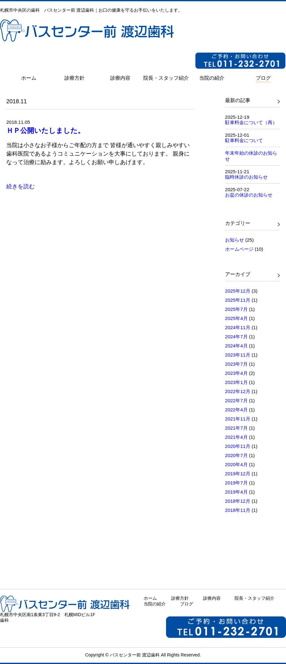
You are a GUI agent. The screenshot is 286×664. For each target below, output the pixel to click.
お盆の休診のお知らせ (248, 194)
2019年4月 (236, 492)
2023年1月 (236, 382)
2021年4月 (236, 437)
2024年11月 (237, 327)
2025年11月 (237, 300)
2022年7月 (236, 400)
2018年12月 (237, 501)
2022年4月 (236, 409)
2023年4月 (236, 373)
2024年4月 (236, 345)
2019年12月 (237, 473)
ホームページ (239, 249)
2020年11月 (237, 446)
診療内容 (212, 598)
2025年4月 (236, 318)
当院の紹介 (155, 603)
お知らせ (234, 240)
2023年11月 (237, 355)
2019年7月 (236, 482)
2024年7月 (236, 336)
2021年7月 (236, 428)
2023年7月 (236, 364)
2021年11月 (237, 418)
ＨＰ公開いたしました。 (45, 131)
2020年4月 (236, 464)
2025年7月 (236, 309)
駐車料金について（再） (251, 122)
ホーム (150, 598)
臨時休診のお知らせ (246, 177)
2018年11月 (237, 510)
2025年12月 (237, 291)
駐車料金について (244, 140)
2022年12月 (237, 391)
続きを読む (20, 186)
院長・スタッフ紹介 (254, 598)
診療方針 (180, 598)
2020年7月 (236, 455)
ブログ (186, 603)
